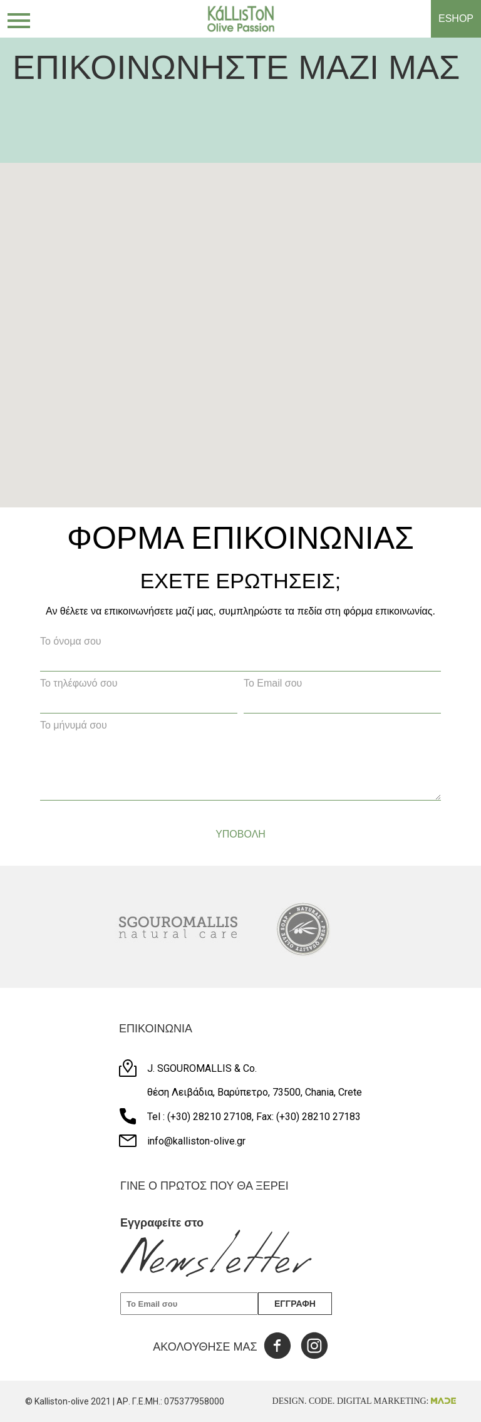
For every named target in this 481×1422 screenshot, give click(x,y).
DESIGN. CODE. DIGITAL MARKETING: (364, 1401)
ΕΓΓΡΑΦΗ (295, 1304)
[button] (245, 419)
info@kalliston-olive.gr (196, 1141)
